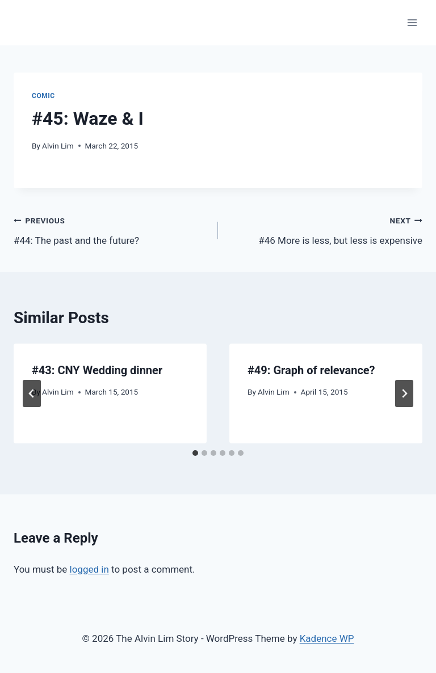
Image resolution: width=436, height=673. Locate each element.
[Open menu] (411, 22)
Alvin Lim (58, 145)
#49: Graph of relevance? (311, 370)
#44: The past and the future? (111, 229)
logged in (89, 569)
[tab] (195, 453)
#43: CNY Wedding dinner (97, 370)
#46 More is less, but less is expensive (325, 229)
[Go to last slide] (32, 393)
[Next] (404, 393)
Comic (43, 96)
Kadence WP (327, 638)
